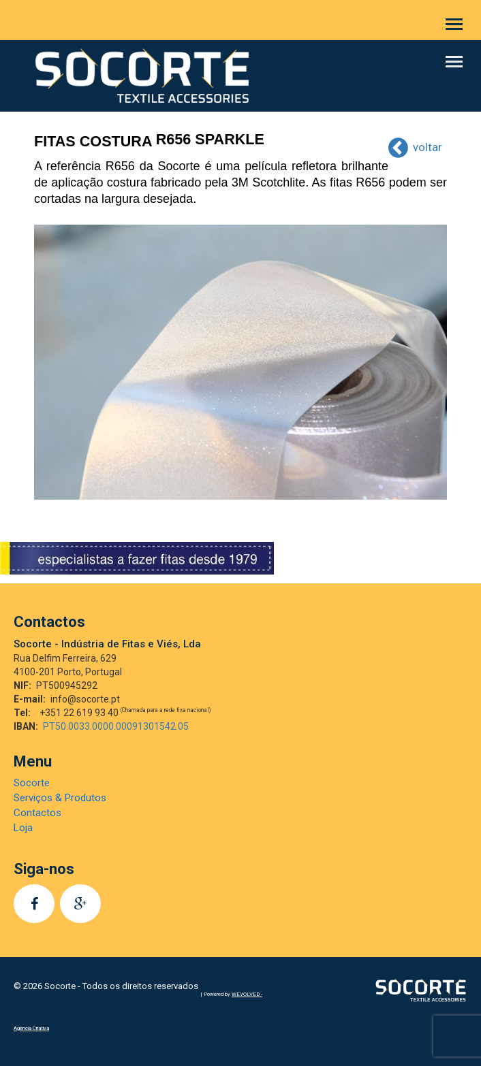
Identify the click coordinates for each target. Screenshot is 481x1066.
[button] (454, 24)
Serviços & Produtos (60, 798)
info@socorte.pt (85, 699)
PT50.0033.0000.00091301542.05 (116, 726)
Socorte (32, 783)
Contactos (37, 813)
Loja (23, 828)
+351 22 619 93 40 (125, 712)
